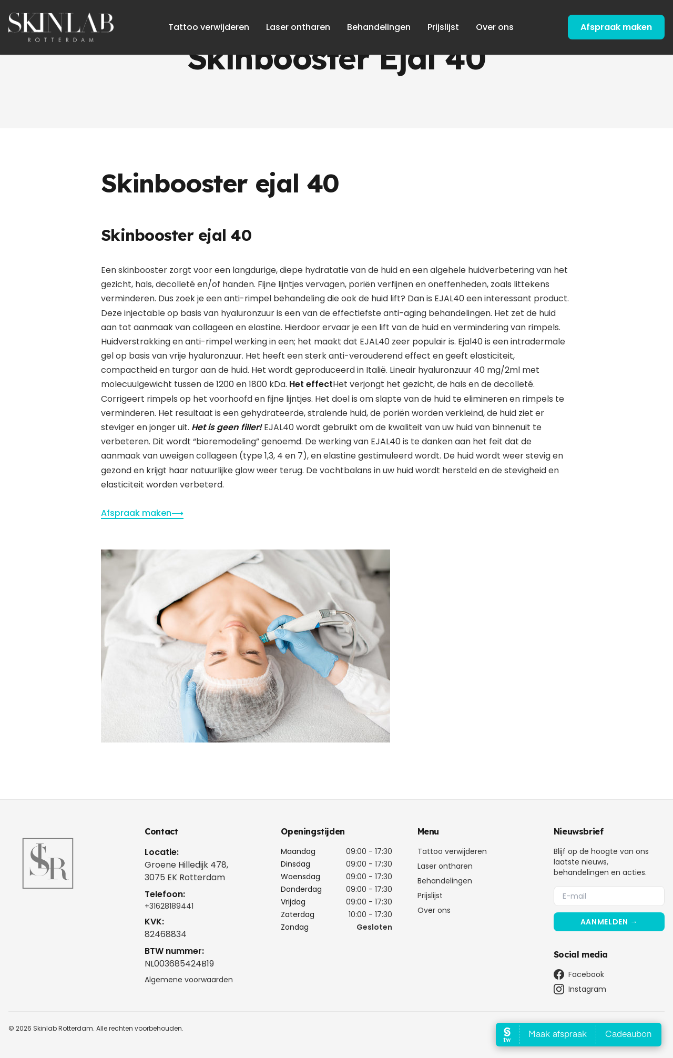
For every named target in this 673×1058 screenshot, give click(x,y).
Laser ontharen (298, 27)
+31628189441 (169, 906)
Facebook (579, 974)
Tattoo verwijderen (208, 27)
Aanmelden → (609, 922)
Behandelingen (379, 27)
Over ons (495, 27)
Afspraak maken (616, 27)
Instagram (580, 989)
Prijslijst (443, 27)
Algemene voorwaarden (189, 979)
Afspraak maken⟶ (142, 513)
